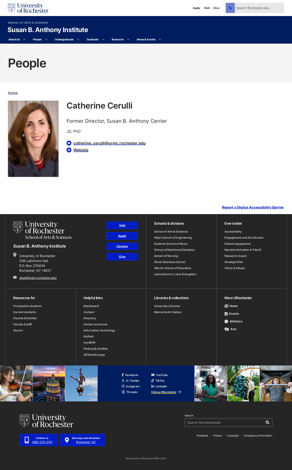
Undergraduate (64, 39)
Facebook (130, 375)
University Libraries (167, 306)
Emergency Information (258, 435)
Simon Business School (170, 262)
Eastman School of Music (171, 244)
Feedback (202, 435)
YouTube (159, 375)
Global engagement (237, 244)
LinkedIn (159, 386)
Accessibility (233, 231)
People (37, 39)
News (231, 306)
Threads (129, 392)
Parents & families (25, 318)
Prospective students (27, 306)
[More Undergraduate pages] (78, 40)
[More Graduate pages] (103, 40)
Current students (24, 312)
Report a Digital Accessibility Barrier (253, 207)
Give (216, 8)
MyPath (89, 336)
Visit (207, 8)
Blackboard (91, 306)
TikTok (157, 381)
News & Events (146, 39)
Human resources (95, 324)
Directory (90, 318)
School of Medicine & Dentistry (174, 250)
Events (231, 314)
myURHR (89, 342)
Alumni (18, 330)
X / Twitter (131, 381)
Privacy (217, 435)
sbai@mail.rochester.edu (38, 278)
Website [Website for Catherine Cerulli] (80, 150)
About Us (14, 39)
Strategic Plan (233, 262)
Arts (230, 329)
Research (118, 39)
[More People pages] (46, 40)
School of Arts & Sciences (28, 22)
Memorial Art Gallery (167, 312)
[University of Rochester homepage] (28, 8)
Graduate (93, 39)
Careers (122, 246)
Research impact (235, 256)
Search (189, 415)
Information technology (99, 330)
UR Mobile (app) (94, 355)
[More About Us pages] (24, 40)
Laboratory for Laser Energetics (175, 274)
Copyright (233, 435)
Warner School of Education (172, 268)
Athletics (233, 321)
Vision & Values (234, 268)
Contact (89, 312)
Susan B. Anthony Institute (48, 30)
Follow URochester (166, 392)
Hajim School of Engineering (173, 237)
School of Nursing (166, 256)
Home (13, 93)
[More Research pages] (128, 40)
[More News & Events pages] (160, 40)
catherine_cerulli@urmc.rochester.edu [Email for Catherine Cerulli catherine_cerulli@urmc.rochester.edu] (109, 143)
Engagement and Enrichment (243, 237)
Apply (196, 8)
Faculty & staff (22, 324)
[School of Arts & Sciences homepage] (42, 230)
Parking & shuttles (96, 348)
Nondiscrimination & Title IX (242, 250)
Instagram (131, 386)
